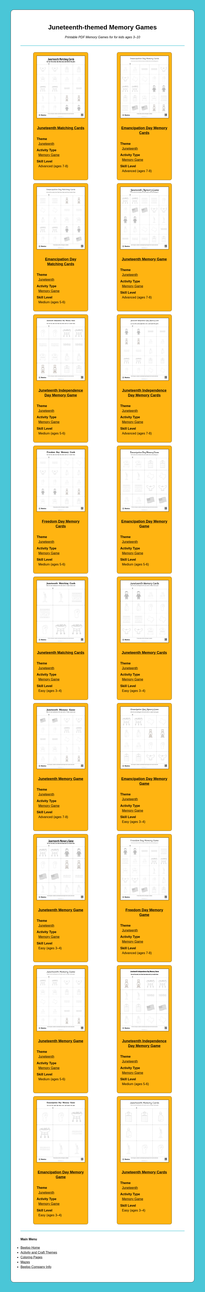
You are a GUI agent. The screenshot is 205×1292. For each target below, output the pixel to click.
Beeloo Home (30, 1247)
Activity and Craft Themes (38, 1252)
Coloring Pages (31, 1257)
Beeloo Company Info (35, 1267)
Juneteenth (46, 143)
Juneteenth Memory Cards (144, 653)
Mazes (25, 1262)
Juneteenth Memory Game (144, 259)
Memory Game (49, 155)
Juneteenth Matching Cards (60, 128)
